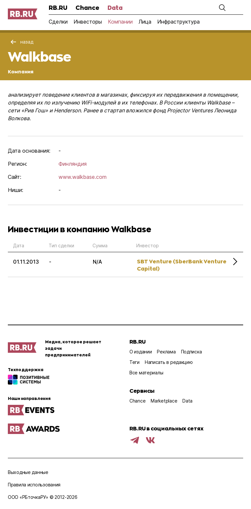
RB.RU (58, 7)
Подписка (191, 351)
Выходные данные (28, 472)
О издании (140, 351)
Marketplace (164, 401)
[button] (222, 7)
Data (115, 7)
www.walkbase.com (83, 177)
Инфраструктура (178, 21)
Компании (120, 21)
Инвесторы (88, 21)
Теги (134, 362)
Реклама (166, 351)
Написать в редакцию (169, 362)
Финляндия (73, 163)
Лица (145, 21)
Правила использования (34, 484)
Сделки (58, 21)
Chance (87, 7)
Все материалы (146, 372)
